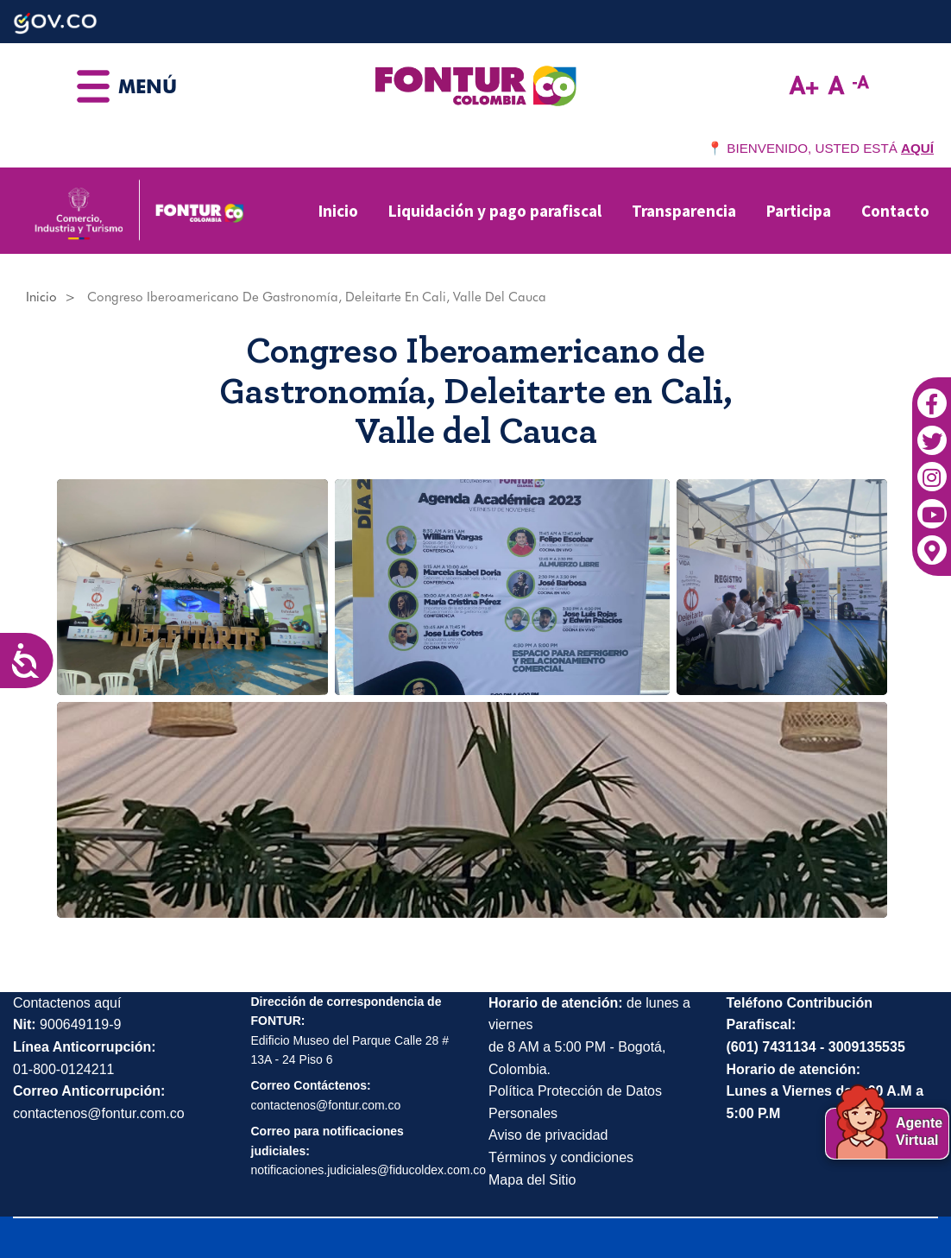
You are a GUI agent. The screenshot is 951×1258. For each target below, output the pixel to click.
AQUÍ (917, 148)
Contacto (895, 210)
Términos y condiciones (560, 1157)
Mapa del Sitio (532, 1180)
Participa (798, 210)
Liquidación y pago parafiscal (494, 210)
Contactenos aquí (67, 1003)
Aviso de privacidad (548, 1135)
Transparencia (684, 210)
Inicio (338, 210)
